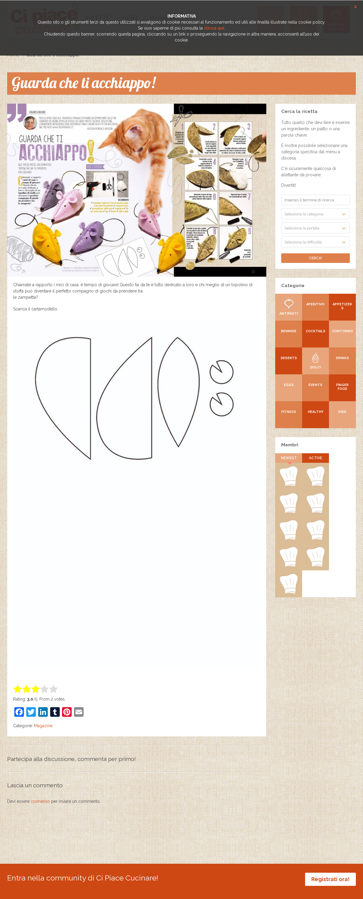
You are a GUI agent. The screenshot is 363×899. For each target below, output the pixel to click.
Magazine (43, 725)
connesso (40, 801)
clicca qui (214, 28)
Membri (289, 445)
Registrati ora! (330, 879)
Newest (289, 458)
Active (315, 458)
